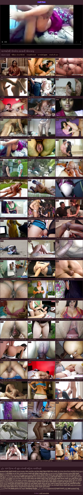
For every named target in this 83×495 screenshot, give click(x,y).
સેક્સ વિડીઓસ (16, 478)
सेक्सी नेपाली (12, 471)
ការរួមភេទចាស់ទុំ (51, 488)
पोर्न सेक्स (3, 487)
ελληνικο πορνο (67, 473)
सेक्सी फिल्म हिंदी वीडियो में (50, 482)
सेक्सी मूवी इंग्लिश (44, 487)
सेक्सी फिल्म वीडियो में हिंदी (43, 485)
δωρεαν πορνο (23, 482)
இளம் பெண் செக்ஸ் (51, 473)
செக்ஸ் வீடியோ (21, 471)
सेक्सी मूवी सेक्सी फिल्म (65, 482)
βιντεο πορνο (47, 477)
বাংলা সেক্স (65, 477)
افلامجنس (2, 488)
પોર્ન (14, 475)
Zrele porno (15, 488)
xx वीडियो (9, 473)
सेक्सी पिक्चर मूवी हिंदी (35, 482)
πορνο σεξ (31, 480)
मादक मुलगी (34, 487)
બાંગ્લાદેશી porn (42, 55)
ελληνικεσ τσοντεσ (62, 480)
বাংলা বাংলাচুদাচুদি (38, 477)
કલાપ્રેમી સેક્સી (31, 55)
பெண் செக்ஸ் (28, 475)
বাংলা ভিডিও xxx (20, 475)
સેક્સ (41, 2)
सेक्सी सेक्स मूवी (46, 478)
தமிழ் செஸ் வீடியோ (76, 485)
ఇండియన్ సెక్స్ (4, 471)
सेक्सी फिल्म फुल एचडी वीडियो (54, 475)
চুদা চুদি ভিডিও (16, 473)
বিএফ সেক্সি (7, 488)
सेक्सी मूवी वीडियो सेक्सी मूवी (37, 473)
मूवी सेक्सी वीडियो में (57, 477)
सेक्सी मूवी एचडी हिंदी (69, 483)
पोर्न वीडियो (8, 480)
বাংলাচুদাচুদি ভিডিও (8, 475)
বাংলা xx (15, 480)
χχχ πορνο (38, 480)
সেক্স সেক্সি (53, 485)
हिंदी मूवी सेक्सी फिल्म (57, 478)
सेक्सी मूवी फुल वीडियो (75, 480)
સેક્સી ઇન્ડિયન (53, 55)
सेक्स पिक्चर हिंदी (45, 471)
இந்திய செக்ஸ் (7, 477)
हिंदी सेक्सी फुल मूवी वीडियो (29, 483)
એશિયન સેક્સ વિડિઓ (17, 55)
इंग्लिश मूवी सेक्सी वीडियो (49, 480)
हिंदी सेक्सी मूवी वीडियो (34, 478)
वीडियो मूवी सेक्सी (29, 485)
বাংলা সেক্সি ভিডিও (67, 475)
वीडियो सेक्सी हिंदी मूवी (17, 485)
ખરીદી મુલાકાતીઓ (44, 493)
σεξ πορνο (22, 488)
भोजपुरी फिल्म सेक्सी (25, 487)
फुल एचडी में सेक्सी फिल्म (55, 483)
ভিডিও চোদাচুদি (54, 471)
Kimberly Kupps (31, 488)
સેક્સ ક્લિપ (67, 471)
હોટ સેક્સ (60, 471)
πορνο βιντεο (24, 473)
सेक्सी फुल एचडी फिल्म (71, 478)
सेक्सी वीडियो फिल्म (12, 487)
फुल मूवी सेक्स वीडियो (18, 477)
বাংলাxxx (60, 473)
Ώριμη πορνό (4, 482)
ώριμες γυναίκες (22, 480)
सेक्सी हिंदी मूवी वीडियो (14, 483)
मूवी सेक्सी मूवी (29, 477)
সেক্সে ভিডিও (24, 478)
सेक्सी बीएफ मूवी (43, 483)
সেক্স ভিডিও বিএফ (75, 471)
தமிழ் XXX (9, 478)
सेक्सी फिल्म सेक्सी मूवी (63, 485)
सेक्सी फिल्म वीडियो (39, 475)
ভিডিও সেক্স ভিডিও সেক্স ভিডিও (32, 471)
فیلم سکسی (40, 488)
